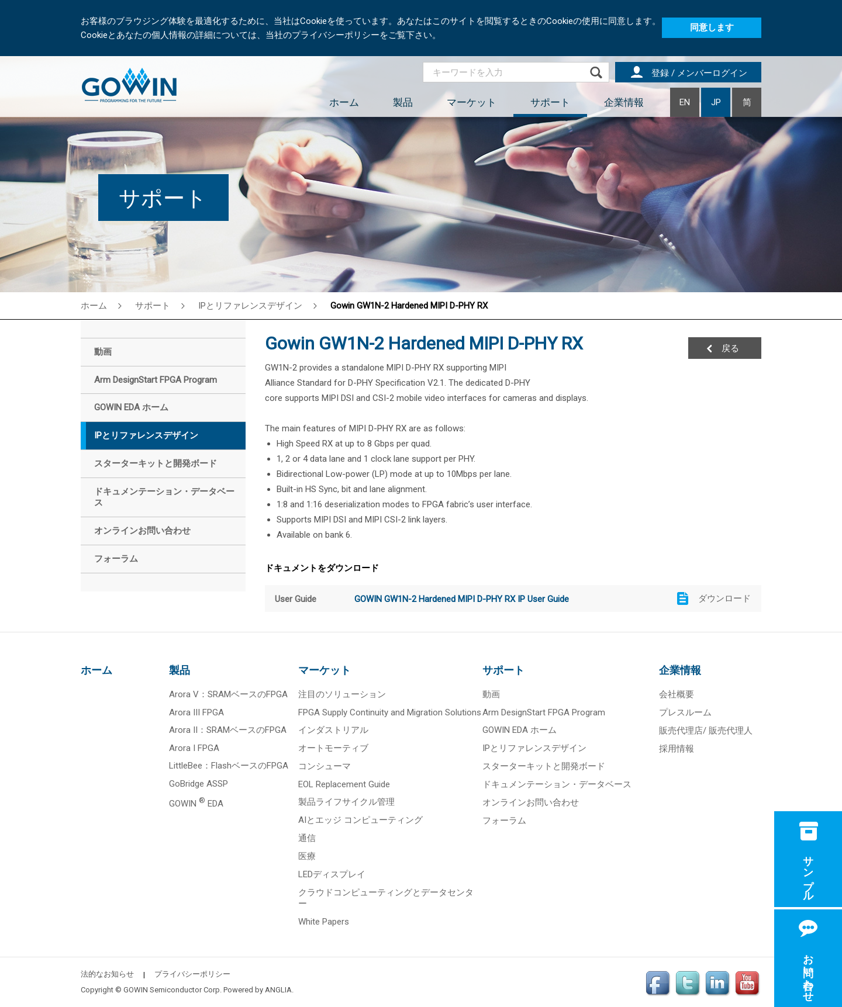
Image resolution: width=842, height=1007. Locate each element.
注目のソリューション (342, 694)
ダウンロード (724, 598)
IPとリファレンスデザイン (250, 305)
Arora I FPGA (194, 748)
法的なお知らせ (107, 974)
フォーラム (504, 820)
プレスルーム (685, 712)
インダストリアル (333, 730)
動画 (491, 694)
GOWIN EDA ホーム (519, 730)
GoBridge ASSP (198, 783)
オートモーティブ (333, 748)
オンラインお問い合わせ (530, 802)
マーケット (471, 102)
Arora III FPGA (196, 712)
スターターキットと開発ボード (543, 766)
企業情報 (624, 102)
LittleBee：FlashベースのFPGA (228, 765)
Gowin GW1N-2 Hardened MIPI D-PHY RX (409, 305)
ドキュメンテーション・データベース (557, 784)
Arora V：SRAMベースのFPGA (228, 694)
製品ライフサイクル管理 (346, 802)
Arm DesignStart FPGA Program (543, 712)
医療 (307, 856)
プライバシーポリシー (192, 974)
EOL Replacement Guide (344, 784)
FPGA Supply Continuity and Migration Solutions (389, 712)
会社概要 (676, 694)
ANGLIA (278, 989)
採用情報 (676, 748)
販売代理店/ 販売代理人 (706, 730)
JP (716, 102)
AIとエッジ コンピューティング (360, 820)
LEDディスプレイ (331, 874)
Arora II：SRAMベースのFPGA (228, 730)
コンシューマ (324, 766)
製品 (403, 102)
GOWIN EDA (196, 803)
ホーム (344, 102)
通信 (307, 838)
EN (684, 102)
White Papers (323, 921)
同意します (712, 27)
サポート (550, 102)
